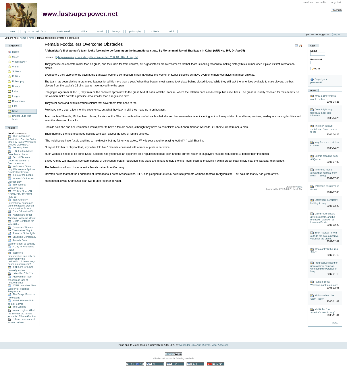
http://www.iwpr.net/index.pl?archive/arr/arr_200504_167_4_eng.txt (98, 57)
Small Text (308, 2)
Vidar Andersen (220, 345)
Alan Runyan (203, 345)
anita (299, 187)
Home (12, 31)
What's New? (63, 31)
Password (316, 59)
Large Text (336, 2)
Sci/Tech (155, 31)
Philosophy (135, 31)
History (116, 31)
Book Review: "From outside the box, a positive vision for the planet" (324, 235)
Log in (337, 34)
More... (335, 322)
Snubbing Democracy (22, 236)
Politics (83, 31)
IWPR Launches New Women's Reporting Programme (22, 288)
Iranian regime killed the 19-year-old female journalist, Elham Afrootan (22, 313)
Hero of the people (20, 175)
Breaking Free (18, 147)
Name (313, 51)
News (32, 37)
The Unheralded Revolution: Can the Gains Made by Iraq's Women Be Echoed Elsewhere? (22, 140)
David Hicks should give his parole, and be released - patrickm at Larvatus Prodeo (322, 218)
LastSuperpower (64, 15)
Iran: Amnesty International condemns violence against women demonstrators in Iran (21, 204)
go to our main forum (36, 31)
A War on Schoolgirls (21, 233)
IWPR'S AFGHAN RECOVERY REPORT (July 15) (20, 193)
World (100, 31)
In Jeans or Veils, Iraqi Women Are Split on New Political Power (21, 169)
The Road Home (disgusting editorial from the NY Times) (323, 172)
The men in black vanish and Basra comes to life (323, 128)
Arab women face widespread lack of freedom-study (19, 279)
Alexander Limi (187, 345)
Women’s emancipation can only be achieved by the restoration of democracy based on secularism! (21, 258)
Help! (171, 31)
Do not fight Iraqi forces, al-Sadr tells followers (321, 112)
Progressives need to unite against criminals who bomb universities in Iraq (323, 267)
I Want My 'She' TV (20, 273)
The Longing (17, 306)
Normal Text (322, 2)
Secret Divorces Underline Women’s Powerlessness (19, 160)
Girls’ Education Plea (21, 211)
